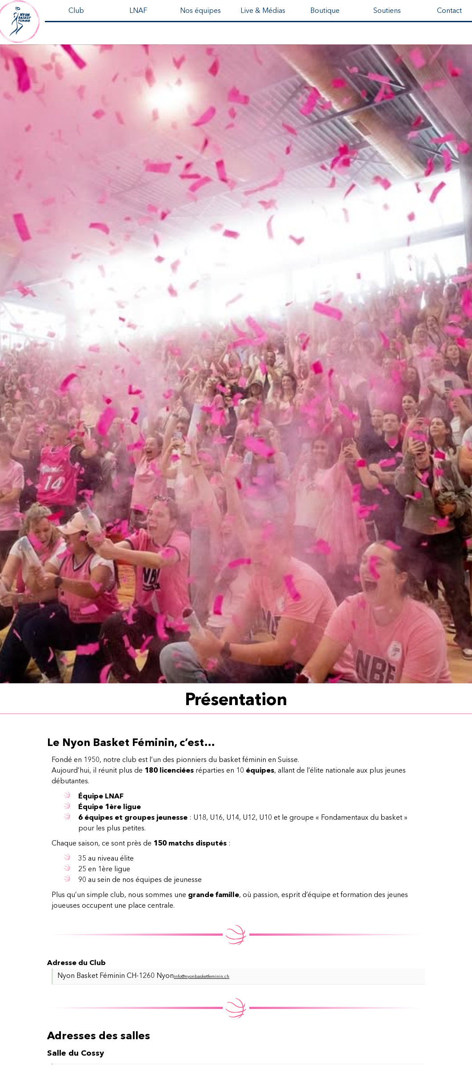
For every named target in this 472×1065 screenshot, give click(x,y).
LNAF (138, 11)
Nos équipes (200, 11)
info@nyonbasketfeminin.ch (201, 976)
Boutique (325, 11)
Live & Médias (262, 11)
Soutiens (387, 11)
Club (76, 11)
